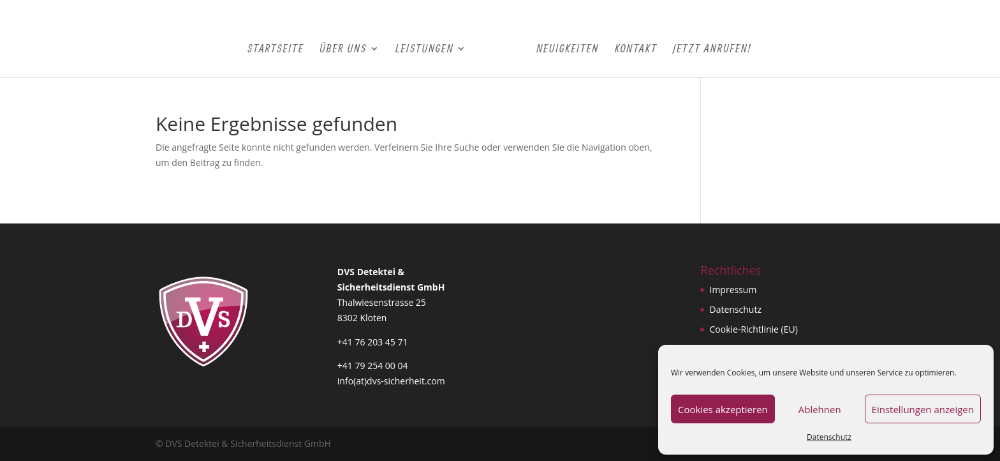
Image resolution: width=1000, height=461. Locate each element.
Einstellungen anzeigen (923, 409)
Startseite (275, 49)
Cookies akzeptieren (723, 409)
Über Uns (343, 49)
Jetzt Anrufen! (712, 49)
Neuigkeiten (567, 49)
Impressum (732, 289)
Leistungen (424, 49)
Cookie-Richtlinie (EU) (753, 329)
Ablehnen (819, 409)
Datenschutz (829, 437)
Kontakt (636, 49)
